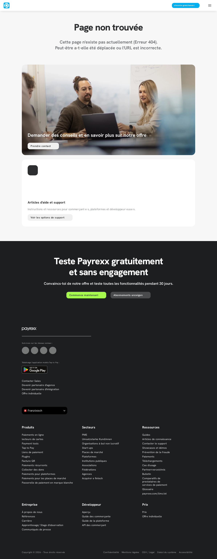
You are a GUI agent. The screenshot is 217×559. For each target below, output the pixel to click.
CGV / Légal (148, 552)
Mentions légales (130, 552)
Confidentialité (111, 552)
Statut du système (166, 552)
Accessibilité (185, 552)
